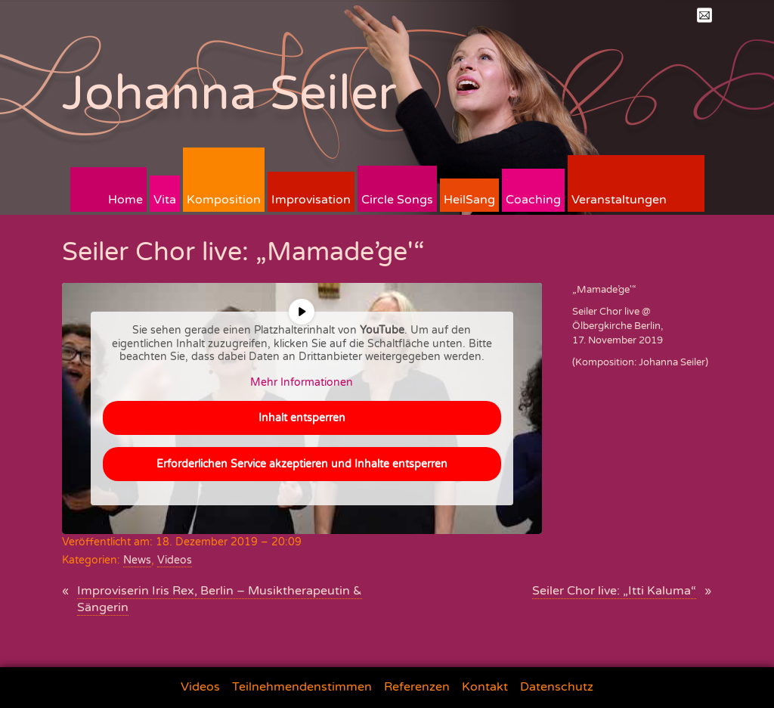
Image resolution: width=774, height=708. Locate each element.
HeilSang (469, 199)
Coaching (533, 199)
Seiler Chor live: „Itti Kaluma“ (614, 590)
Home (125, 199)
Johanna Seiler (229, 93)
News (137, 560)
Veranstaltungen (619, 199)
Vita (164, 199)
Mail (704, 15)
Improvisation (311, 199)
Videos (174, 560)
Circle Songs (397, 199)
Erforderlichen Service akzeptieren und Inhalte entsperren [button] (301, 464)
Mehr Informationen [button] (301, 382)
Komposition (224, 199)
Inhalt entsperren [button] (302, 417)
